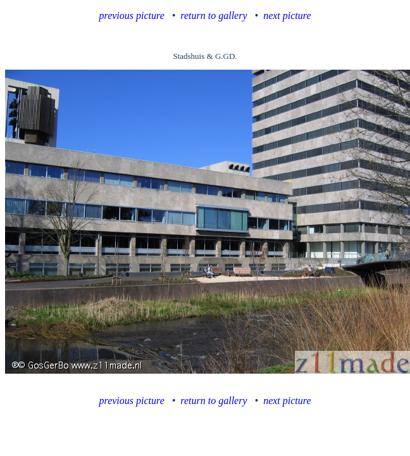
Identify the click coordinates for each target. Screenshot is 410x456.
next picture (287, 15)
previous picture (132, 15)
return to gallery (213, 15)
